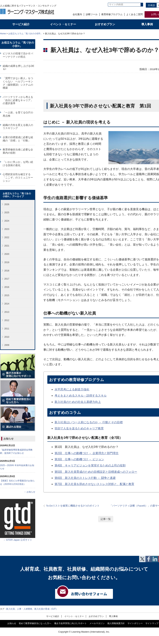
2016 (6, 287)
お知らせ (8, 438)
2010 (6, 337)
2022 (6, 237)
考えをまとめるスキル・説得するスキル (81, 395)
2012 (6, 320)
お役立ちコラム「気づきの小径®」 (25, 33)
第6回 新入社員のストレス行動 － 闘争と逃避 (85, 477)
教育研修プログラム (112, 14)
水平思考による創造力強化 (72, 389)
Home (3, 33)
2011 (6, 328)
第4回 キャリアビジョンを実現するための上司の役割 (90, 465)
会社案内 (77, 14)
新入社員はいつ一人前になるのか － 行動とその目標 (89, 422)
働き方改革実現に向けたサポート (70, 623)
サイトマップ (151, 623)
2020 (6, 254)
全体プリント (147, 33)
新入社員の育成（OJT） (46, 609)
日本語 (151, 5)
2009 (6, 345)
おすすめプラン (96, 616)
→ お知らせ (29, 492)
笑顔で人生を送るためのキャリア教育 (79, 428)
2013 (6, 312)
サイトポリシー (135, 623)
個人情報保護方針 (116, 623)
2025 (6, 212)
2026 (6, 204)
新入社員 (10, 609)
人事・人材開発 (24, 609)
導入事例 (113, 616)
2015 (6, 295)
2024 (6, 221)
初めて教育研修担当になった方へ (35, 623)
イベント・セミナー (74, 616)
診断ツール (92, 14)
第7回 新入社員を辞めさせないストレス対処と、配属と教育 (94, 484)
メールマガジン (97, 623)
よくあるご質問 (134, 14)
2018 (6, 270)
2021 (6, 246)
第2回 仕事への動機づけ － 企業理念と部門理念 (87, 453)
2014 (6, 303)
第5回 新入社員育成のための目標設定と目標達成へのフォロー (96, 471)
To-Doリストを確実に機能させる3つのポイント (73, 505)
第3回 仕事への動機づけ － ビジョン (79, 459)
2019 (6, 262)
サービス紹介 (52, 616)
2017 (6, 279)
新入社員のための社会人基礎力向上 (78, 401)
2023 (6, 229)
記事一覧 (106, 519)
